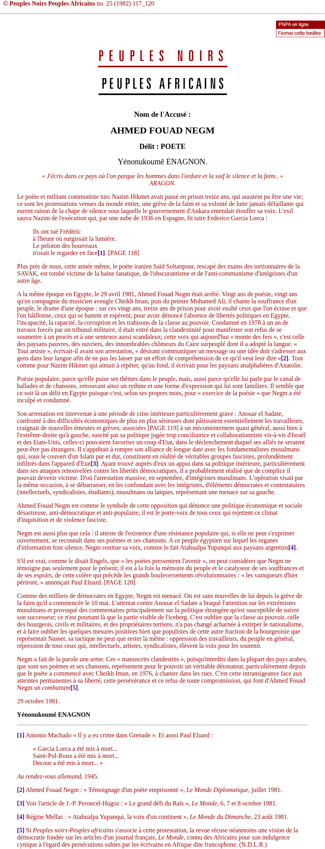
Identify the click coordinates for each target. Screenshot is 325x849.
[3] (94, 463)
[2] (285, 358)
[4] (292, 547)
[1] (101, 252)
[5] (74, 687)
